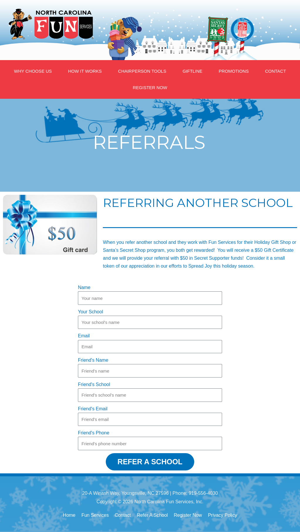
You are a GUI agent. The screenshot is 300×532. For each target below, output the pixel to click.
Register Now (188, 515)
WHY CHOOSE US (33, 71)
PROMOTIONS (234, 71)
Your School (90, 311)
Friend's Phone (93, 432)
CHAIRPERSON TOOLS (142, 71)
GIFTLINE (192, 71)
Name (84, 287)
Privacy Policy (222, 515)
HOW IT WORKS (85, 71)
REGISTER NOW (150, 87)
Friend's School (94, 384)
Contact (123, 515)
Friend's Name (93, 360)
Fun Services (95, 515)
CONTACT (275, 71)
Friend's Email (93, 408)
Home (69, 515)
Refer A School (152, 515)
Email (84, 335)
